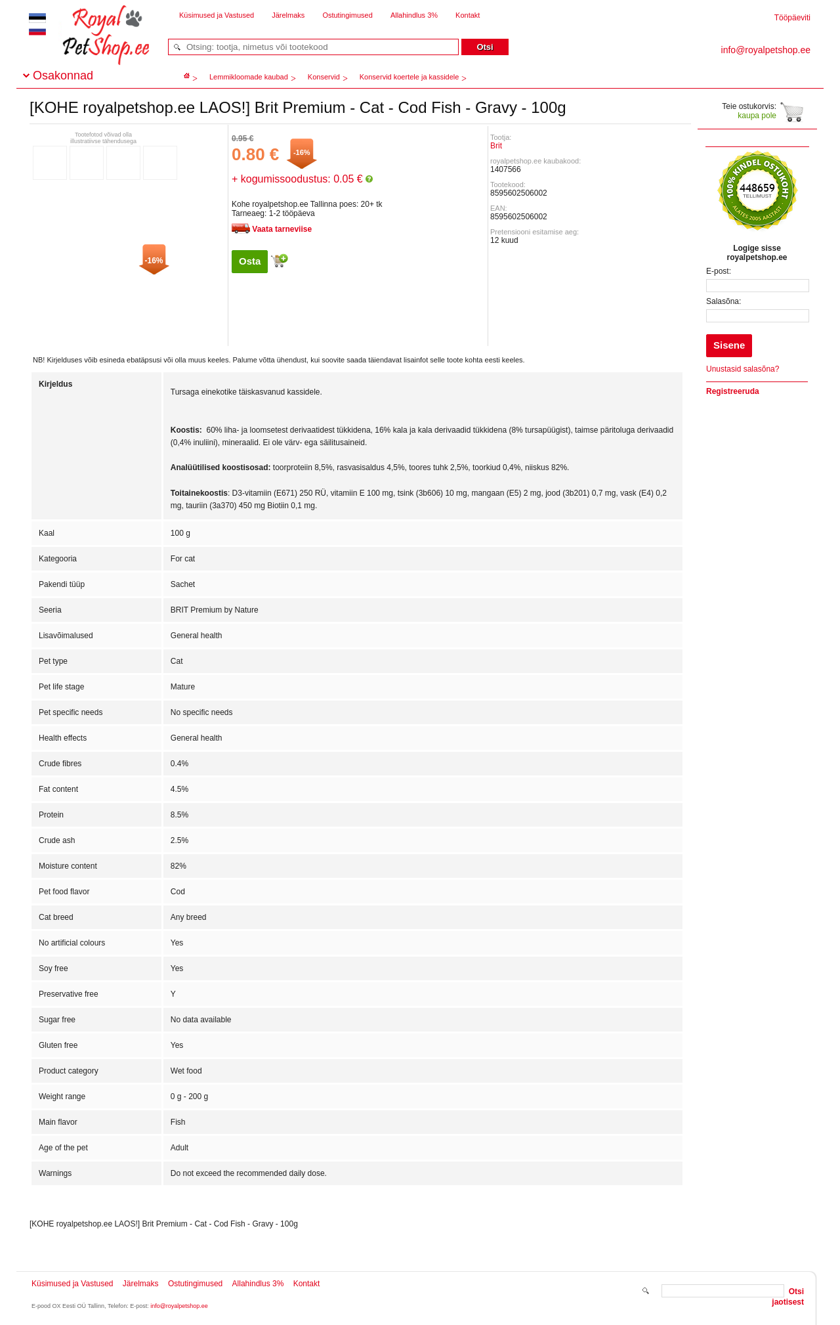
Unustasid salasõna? (742, 369)
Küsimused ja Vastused (216, 15)
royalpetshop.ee (90, 46)
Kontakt (467, 15)
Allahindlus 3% (414, 15)
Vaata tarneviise (282, 229)
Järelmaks (288, 15)
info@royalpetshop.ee (179, 1306)
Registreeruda (732, 391)
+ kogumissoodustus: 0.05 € (302, 179)
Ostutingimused (347, 15)
